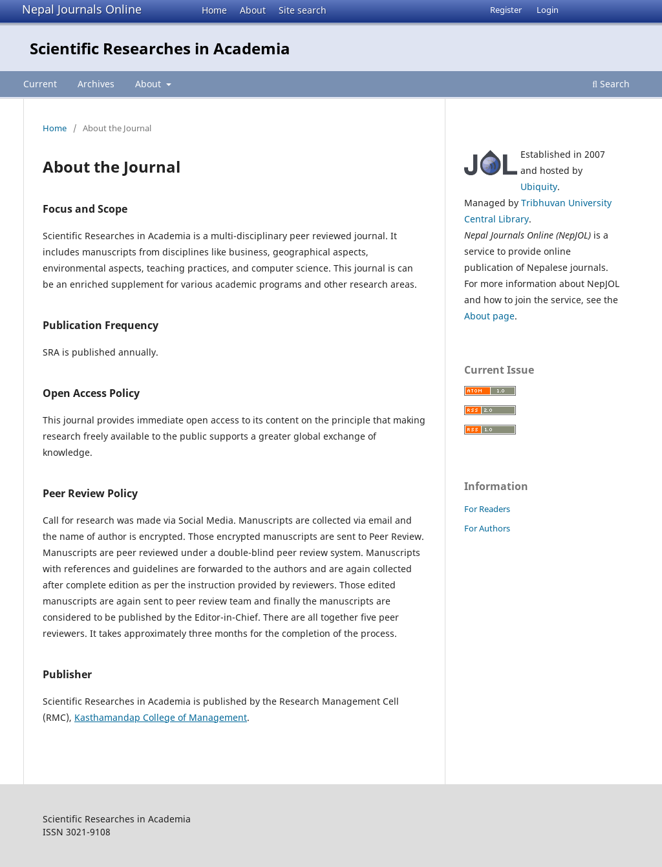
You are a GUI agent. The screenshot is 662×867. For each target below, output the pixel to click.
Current (40, 84)
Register (506, 10)
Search (611, 84)
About (253, 10)
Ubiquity (538, 186)
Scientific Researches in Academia (160, 48)
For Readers (487, 509)
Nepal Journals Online (82, 9)
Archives (96, 84)
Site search (302, 10)
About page (489, 316)
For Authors (487, 528)
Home (214, 10)
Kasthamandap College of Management (160, 717)
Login (548, 10)
